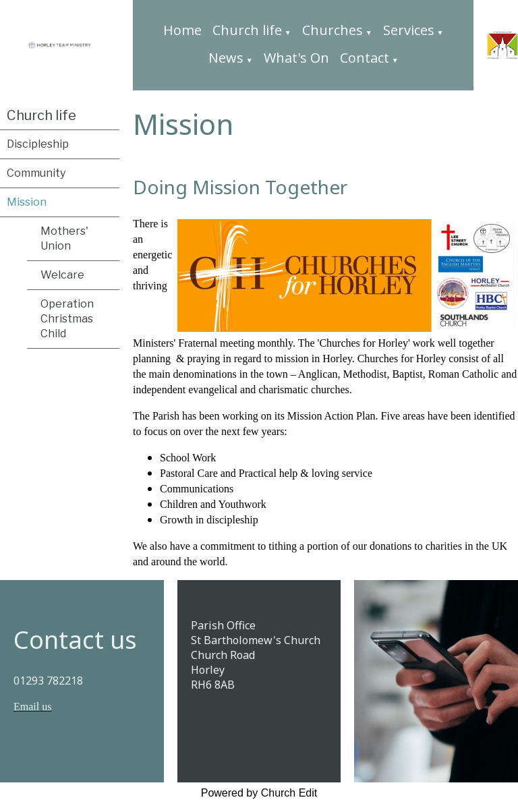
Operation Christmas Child (67, 318)
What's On (296, 58)
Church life (247, 30)
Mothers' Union (64, 238)
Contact (364, 58)
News (225, 58)
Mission (27, 202)
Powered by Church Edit (259, 793)
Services (408, 30)
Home (182, 30)
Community (36, 173)
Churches (332, 30)
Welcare (62, 274)
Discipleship (38, 144)
